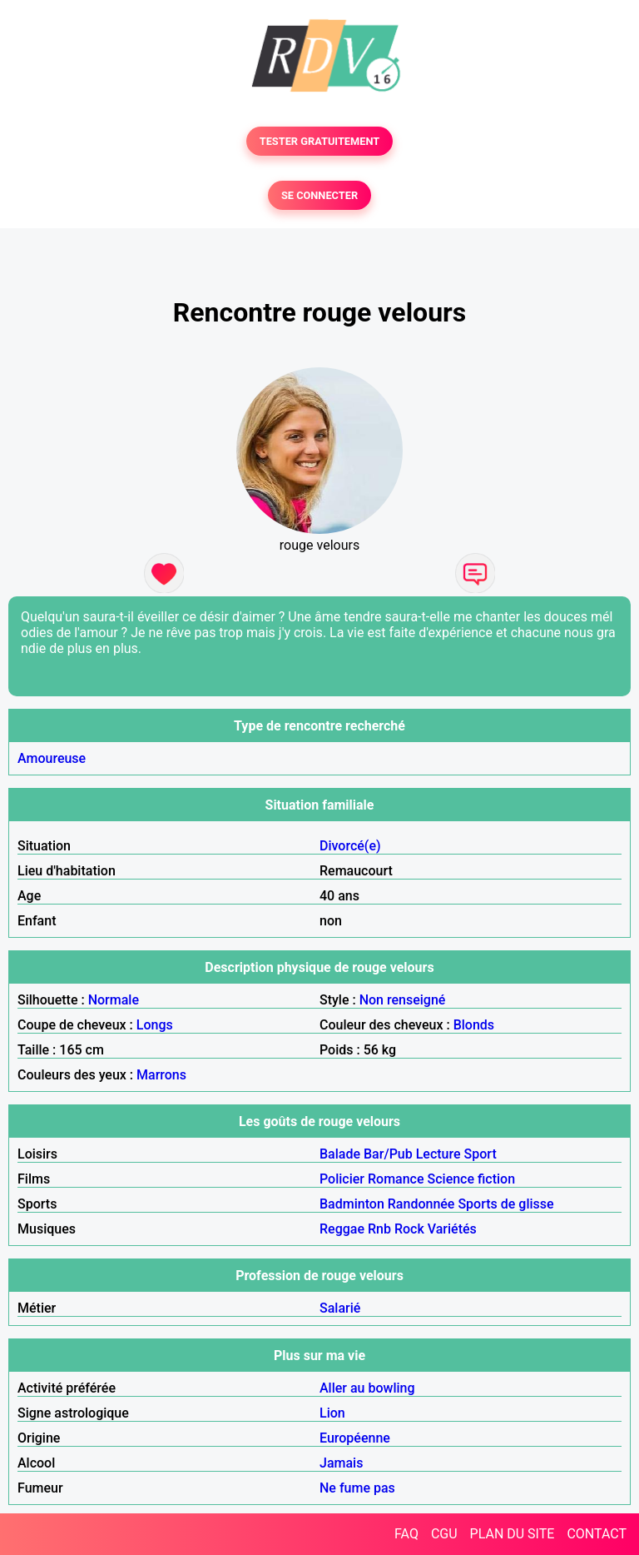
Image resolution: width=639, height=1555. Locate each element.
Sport (480, 1154)
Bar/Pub (388, 1154)
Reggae (342, 1229)
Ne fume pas (357, 1488)
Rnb (379, 1229)
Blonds (473, 1025)
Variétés (452, 1229)
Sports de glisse (505, 1204)
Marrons (161, 1075)
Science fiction (472, 1179)
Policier (342, 1179)
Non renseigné (402, 1000)
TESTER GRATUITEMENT (320, 141)
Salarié (340, 1308)
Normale (113, 1000)
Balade (340, 1154)
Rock (409, 1229)
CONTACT (597, 1534)
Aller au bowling (367, 1388)
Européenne (355, 1438)
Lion (332, 1413)
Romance (396, 1179)
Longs (154, 1025)
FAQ (406, 1534)
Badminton (352, 1204)
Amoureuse (51, 758)
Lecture (438, 1154)
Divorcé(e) (350, 846)
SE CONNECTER (319, 195)
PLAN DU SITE (512, 1534)
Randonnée (421, 1204)
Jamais (341, 1463)
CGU (444, 1534)
